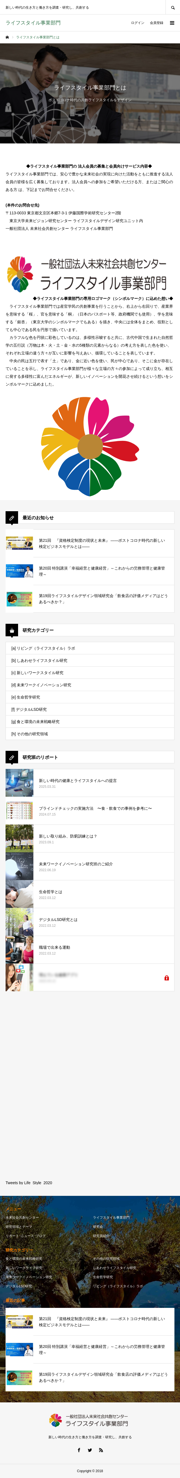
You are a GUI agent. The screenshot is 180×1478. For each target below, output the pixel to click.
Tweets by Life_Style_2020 (29, 1183)
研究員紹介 (101, 1236)
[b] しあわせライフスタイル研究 (39, 660)
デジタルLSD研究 (19, 1286)
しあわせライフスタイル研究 (114, 1268)
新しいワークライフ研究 (24, 1268)
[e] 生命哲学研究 (25, 697)
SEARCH (173, 7)
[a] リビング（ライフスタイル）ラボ (43, 648)
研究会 (98, 1227)
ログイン (137, 23)
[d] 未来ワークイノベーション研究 (41, 685)
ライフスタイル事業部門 (111, 1217)
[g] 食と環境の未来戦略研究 (35, 721)
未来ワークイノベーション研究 (29, 1277)
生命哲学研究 (103, 1277)
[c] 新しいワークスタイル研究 (37, 672)
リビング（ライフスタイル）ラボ (118, 1286)
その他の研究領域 (106, 1259)
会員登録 (156, 23)
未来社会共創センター (22, 1217)
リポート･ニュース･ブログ (26, 1236)
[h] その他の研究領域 (29, 734)
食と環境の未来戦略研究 (24, 1259)
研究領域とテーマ (19, 1227)
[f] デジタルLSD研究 (29, 709)
